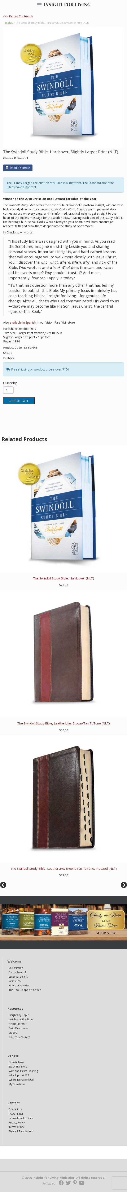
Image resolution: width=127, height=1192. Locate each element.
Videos (13, 1032)
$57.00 (63, 875)
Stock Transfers (18, 1066)
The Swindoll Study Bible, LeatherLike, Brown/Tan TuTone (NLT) (63, 723)
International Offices (21, 1118)
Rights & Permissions (21, 1131)
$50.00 (63, 730)
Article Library (17, 1024)
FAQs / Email (16, 1114)
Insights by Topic (19, 1015)
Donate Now (16, 1062)
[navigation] (39, 5)
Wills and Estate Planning (23, 1071)
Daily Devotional (18, 1028)
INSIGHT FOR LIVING (67, 4)
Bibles (9, 23)
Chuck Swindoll (17, 972)
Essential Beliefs (18, 976)
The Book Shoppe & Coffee (25, 990)
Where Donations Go (21, 1080)
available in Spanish (23, 322)
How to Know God (19, 985)
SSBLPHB (30, 348)
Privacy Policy (17, 1122)
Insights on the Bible (21, 1019)
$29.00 (63, 585)
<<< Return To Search (18, 16)
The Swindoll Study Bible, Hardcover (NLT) (63, 578)
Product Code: (13, 348)
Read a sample (18, 168)
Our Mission (16, 968)
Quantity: (10, 383)
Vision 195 (15, 981)
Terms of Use (17, 1127)
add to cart (19, 400)
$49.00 (7, 353)
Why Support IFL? (19, 1075)
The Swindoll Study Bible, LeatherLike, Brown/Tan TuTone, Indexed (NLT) (63, 868)
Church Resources (19, 1037)
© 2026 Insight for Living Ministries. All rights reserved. (63, 1177)
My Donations (17, 1084)
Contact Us (15, 1109)
